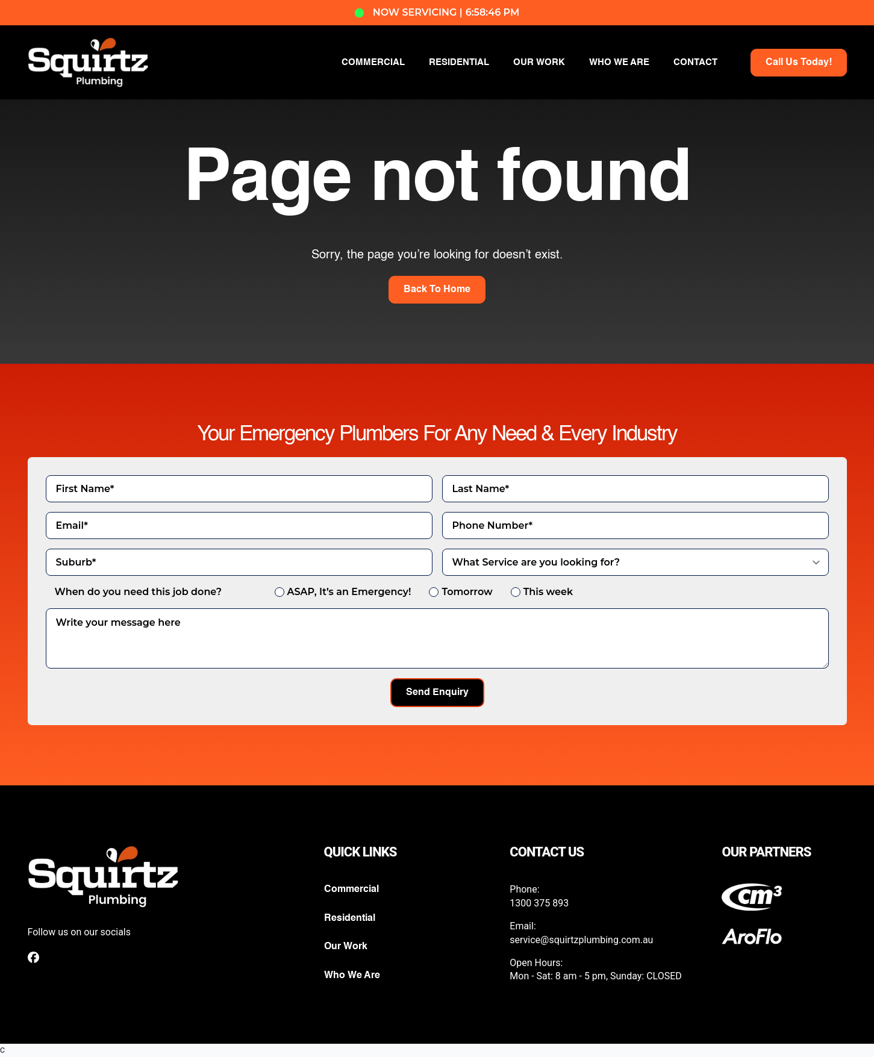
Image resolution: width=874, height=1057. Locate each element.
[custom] (33, 957)
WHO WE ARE (619, 62)
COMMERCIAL (373, 62)
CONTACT (695, 62)
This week (548, 591)
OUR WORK (539, 62)
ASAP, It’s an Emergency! (349, 591)
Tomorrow (467, 591)
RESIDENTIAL (459, 62)
